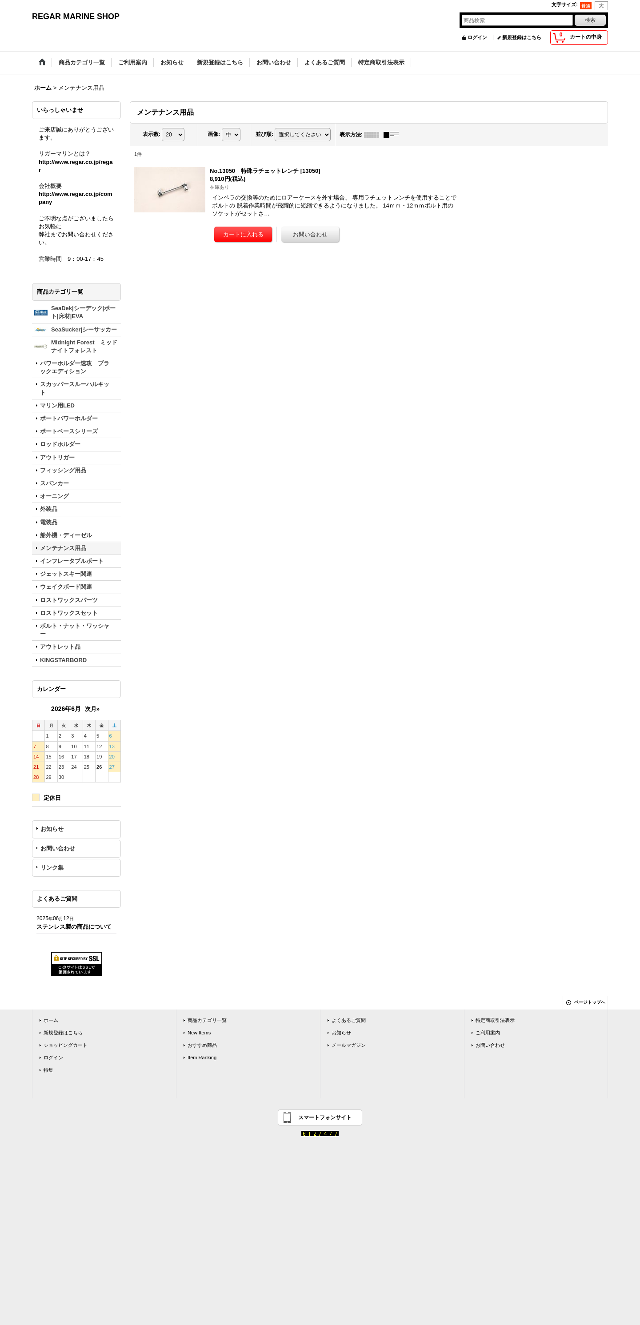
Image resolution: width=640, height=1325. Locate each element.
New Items (199, 1032)
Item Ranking (202, 1057)
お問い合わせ (57, 848)
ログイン (477, 37)
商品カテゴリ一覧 (207, 1020)
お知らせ (52, 829)
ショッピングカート (66, 1045)
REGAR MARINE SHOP (76, 16)
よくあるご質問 (349, 1020)
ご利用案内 (488, 1032)
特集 (48, 1070)
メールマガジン (349, 1045)
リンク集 (52, 867)
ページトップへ (589, 1002)
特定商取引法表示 (495, 1020)
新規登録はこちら (521, 37)
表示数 (151, 134)
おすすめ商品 (202, 1045)
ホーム (51, 1020)
